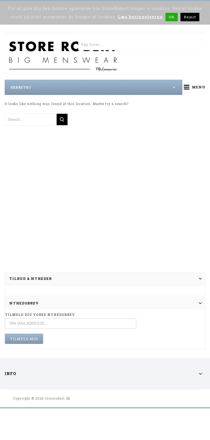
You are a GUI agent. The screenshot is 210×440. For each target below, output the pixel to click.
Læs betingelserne (140, 16)
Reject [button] (190, 16)
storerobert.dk (57, 398)
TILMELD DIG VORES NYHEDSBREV (40, 314)
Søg (196, 44)
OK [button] (171, 16)
